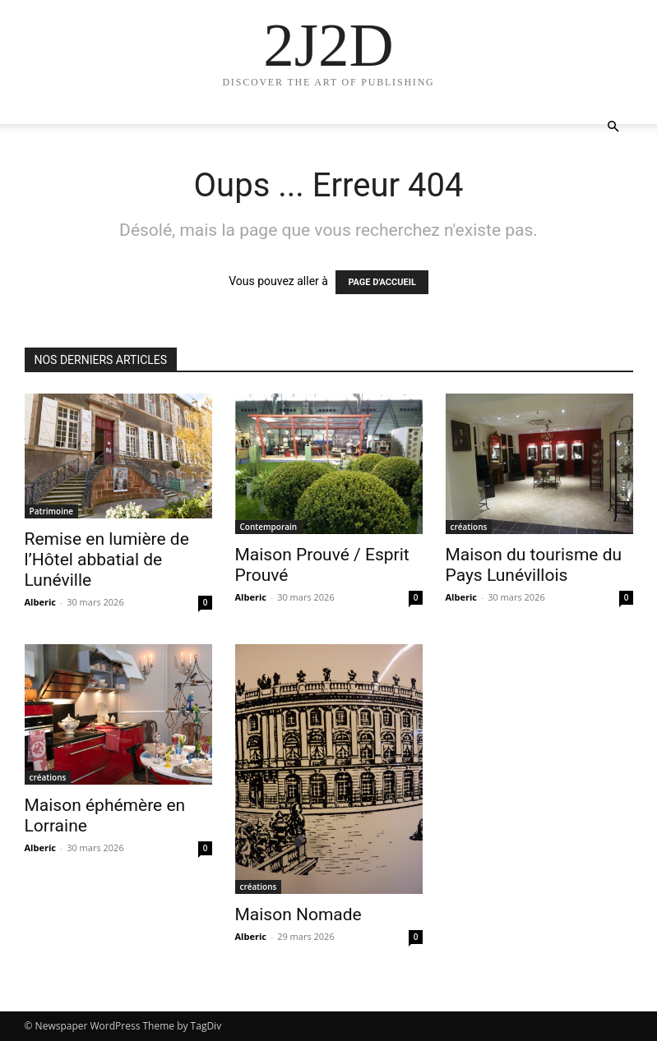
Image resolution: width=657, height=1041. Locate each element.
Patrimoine (52, 511)
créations (469, 526)
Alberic (40, 602)
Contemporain (269, 526)
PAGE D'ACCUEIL (382, 282)
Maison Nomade (298, 914)
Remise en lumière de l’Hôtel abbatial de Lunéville (107, 559)
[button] (613, 127)
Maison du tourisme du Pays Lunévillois (534, 565)
